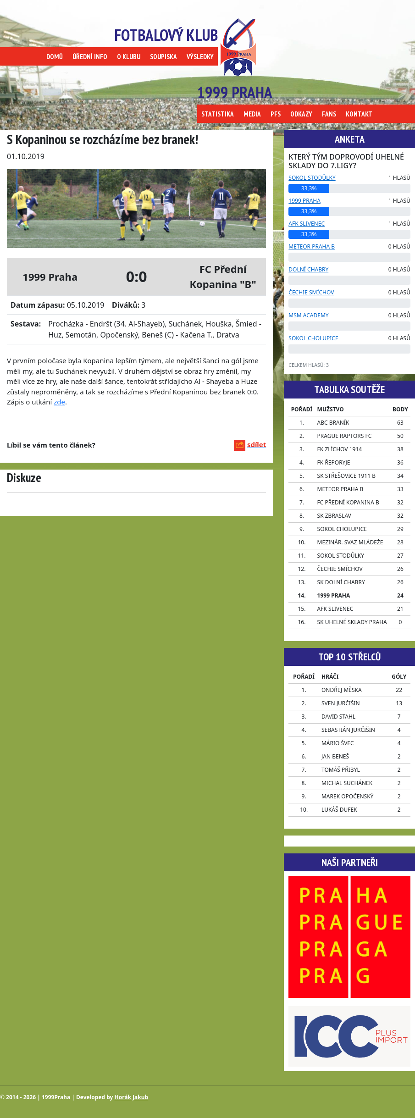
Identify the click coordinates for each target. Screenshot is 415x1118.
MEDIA (252, 114)
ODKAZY (301, 114)
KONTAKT (359, 114)
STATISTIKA (217, 114)
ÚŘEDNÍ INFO (89, 56)
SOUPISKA (163, 56)
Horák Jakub (132, 1097)
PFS (276, 114)
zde (59, 401)
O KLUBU (128, 56)
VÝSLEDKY (200, 56)
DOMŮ (54, 56)
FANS (329, 114)
